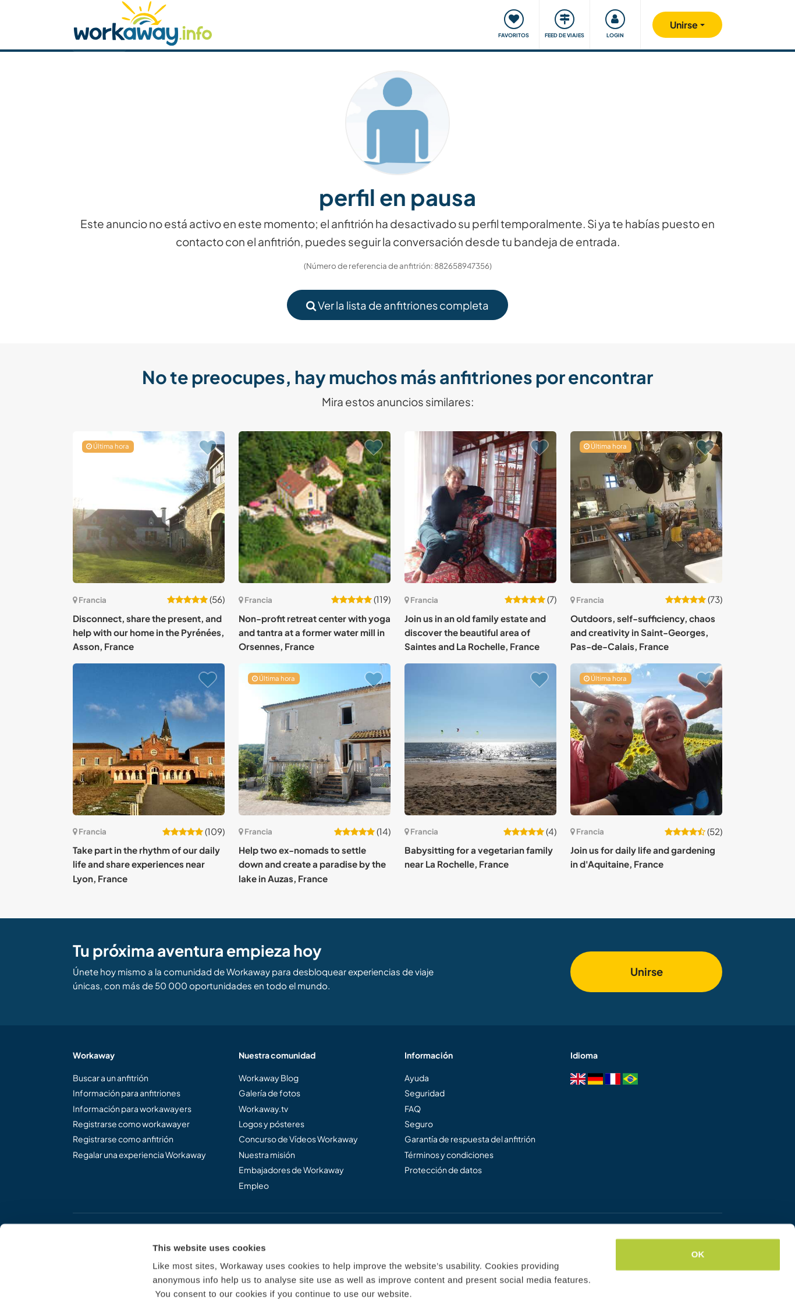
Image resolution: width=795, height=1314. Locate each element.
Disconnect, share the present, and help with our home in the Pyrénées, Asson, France (148, 632)
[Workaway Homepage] (143, 21)
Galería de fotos (269, 1093)
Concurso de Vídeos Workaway (298, 1139)
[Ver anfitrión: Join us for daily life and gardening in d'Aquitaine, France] (646, 739)
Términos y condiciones (449, 1154)
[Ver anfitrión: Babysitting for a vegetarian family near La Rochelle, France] (480, 739)
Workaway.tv (263, 1108)
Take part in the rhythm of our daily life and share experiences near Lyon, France (146, 864)
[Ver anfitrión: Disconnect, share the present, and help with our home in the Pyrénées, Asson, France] (149, 507)
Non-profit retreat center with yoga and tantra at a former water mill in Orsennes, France (315, 632)
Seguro (418, 1123)
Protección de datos (443, 1169)
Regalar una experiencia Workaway (139, 1154)
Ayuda (416, 1077)
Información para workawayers (132, 1108)
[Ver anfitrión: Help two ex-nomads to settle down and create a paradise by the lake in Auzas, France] (315, 739)
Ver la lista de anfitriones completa (397, 305)
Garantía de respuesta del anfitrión (469, 1139)
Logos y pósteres (271, 1123)
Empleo (254, 1185)
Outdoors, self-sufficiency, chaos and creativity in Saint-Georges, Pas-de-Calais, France (642, 632)
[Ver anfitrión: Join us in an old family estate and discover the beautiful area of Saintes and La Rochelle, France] (480, 507)
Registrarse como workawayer (131, 1123)
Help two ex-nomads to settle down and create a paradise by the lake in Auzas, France (312, 864)
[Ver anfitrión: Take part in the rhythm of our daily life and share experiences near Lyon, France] (149, 739)
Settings (169, 1291)
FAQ (412, 1108)
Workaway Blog (269, 1077)
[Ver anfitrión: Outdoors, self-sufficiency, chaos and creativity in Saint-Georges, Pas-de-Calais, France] (646, 507)
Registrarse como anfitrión (123, 1139)
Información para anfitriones (126, 1093)
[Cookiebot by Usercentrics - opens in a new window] (75, 1291)
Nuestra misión (267, 1154)
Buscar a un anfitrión (110, 1077)
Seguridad (424, 1093)
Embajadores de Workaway (291, 1169)
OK (698, 1219)
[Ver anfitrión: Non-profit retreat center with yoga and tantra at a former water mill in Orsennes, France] (315, 507)
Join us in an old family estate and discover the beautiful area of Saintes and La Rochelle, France (475, 632)
